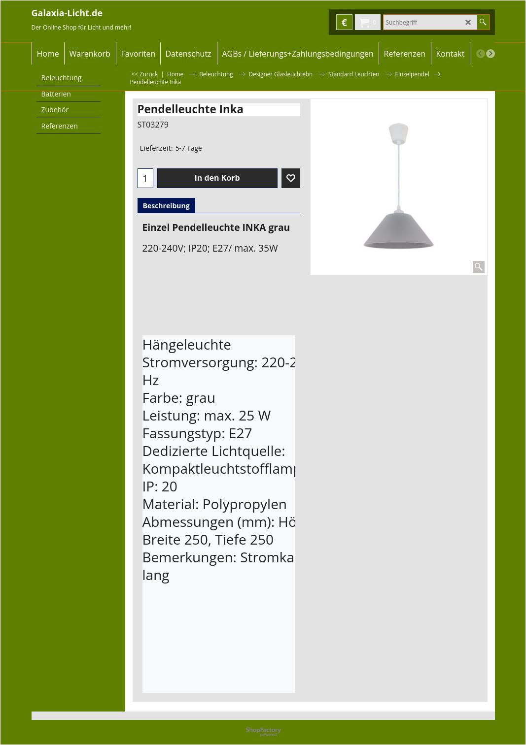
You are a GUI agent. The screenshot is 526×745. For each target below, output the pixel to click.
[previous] (480, 53)
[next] (490, 53)
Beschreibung (166, 205)
